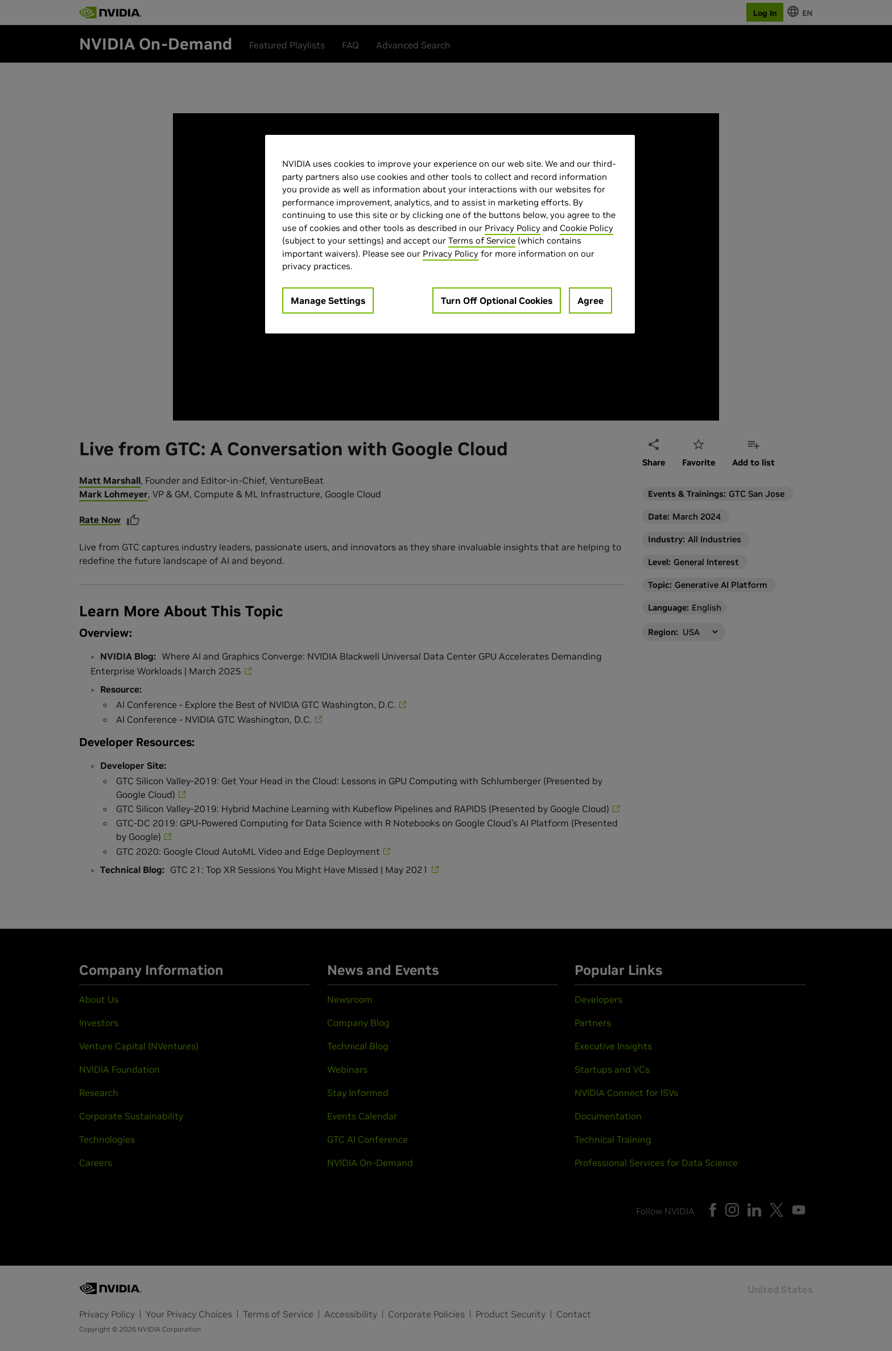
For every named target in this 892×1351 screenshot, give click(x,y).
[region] (450, 234)
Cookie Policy (586, 228)
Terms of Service (481, 240)
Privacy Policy (512, 228)
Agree (590, 300)
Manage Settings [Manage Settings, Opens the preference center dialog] (328, 300)
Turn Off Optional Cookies (496, 300)
